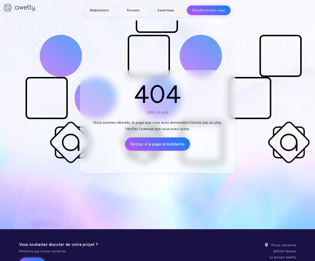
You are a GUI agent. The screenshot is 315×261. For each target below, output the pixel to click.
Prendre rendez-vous (208, 10)
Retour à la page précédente (157, 144)
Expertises (166, 10)
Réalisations (99, 10)
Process (133, 10)
